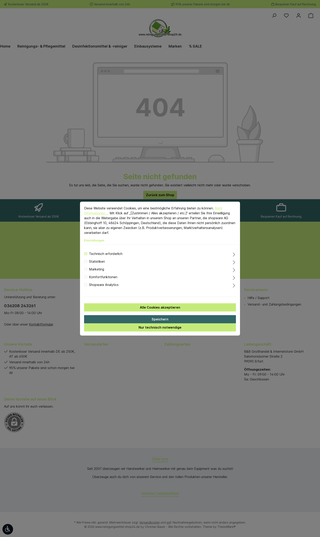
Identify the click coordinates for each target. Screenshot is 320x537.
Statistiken (97, 267)
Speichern (160, 324)
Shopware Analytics (104, 290)
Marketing (96, 274)
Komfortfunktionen (103, 282)
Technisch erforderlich (105, 259)
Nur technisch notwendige (160, 333)
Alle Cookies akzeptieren (160, 313)
